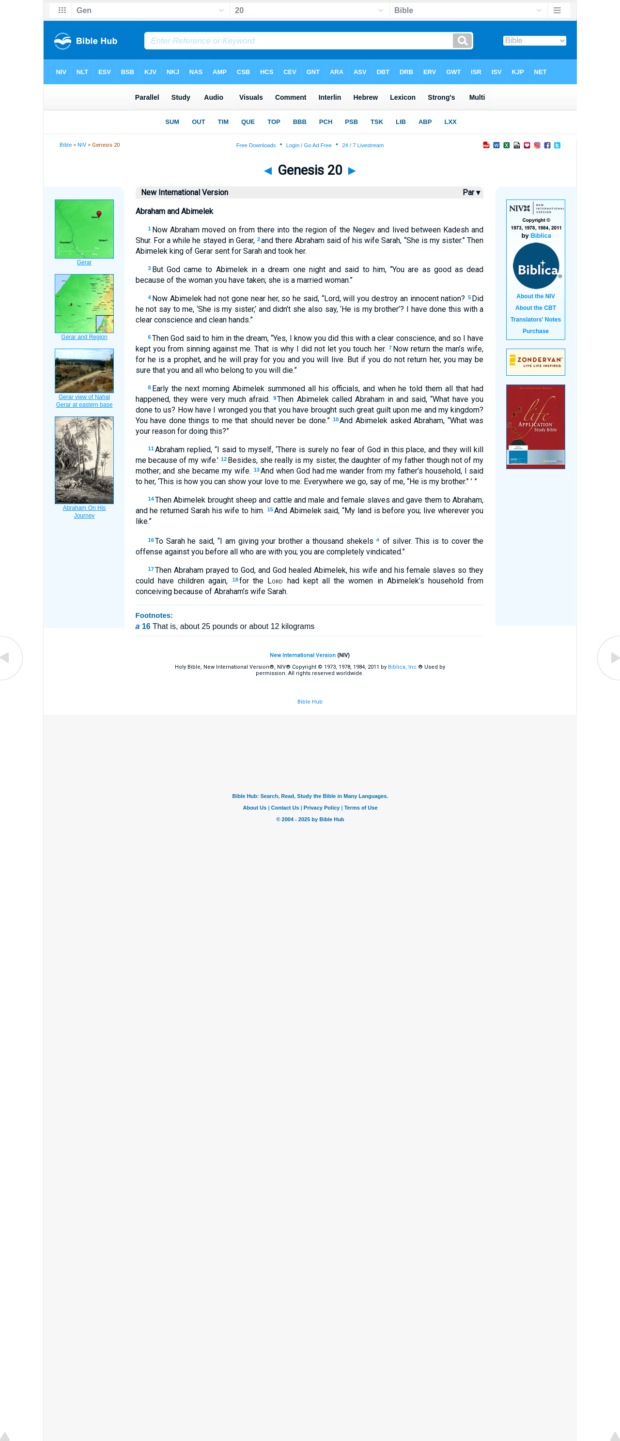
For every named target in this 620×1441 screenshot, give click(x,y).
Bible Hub (310, 702)
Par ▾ (471, 192)
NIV (82, 145)
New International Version (303, 655)
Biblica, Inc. (403, 667)
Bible (66, 145)
